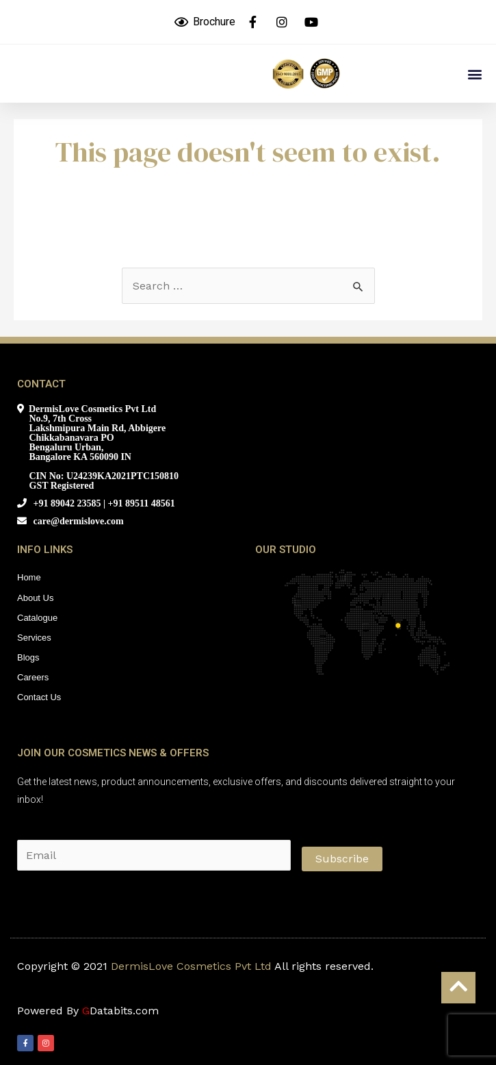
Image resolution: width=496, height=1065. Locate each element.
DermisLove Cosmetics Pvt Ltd (191, 966)
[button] (474, 73)
